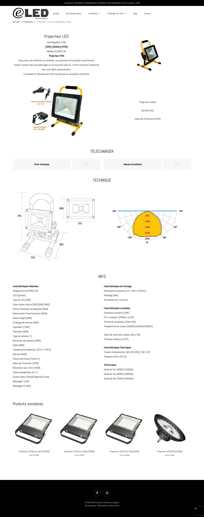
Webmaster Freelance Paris (108, 505)
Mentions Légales (112, 502)
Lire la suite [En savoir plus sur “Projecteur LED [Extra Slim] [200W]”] (34, 455)
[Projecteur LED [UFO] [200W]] (169, 428)
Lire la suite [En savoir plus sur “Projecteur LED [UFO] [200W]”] (169, 455)
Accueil (16, 21)
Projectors (28, 21)
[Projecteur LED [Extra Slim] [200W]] (34, 428)
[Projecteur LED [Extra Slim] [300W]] (79, 428)
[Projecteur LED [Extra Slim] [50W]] (124, 428)
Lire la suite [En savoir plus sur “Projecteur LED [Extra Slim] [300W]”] (79, 455)
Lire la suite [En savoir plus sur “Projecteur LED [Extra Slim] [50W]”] (124, 455)
